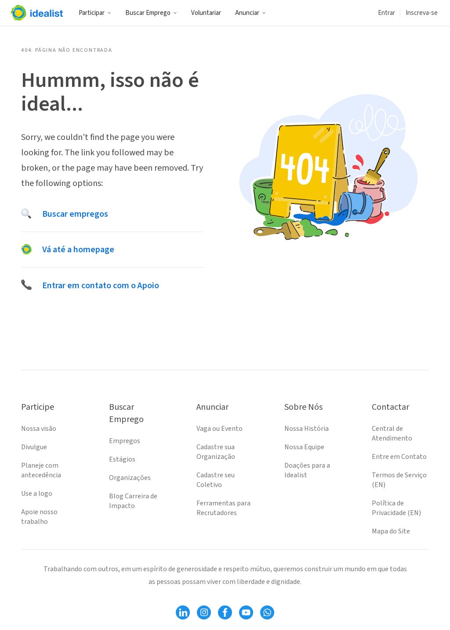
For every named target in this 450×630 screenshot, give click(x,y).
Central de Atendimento (392, 433)
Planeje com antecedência (41, 470)
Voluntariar (206, 13)
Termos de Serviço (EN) (399, 480)
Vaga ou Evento (219, 428)
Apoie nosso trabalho (39, 516)
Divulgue (34, 447)
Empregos (124, 441)
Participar (95, 13)
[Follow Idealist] (183, 612)
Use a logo (36, 493)
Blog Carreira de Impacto (133, 501)
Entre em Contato (399, 457)
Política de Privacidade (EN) (396, 508)
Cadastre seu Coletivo (215, 480)
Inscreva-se (422, 13)
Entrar (386, 13)
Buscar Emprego (151, 13)
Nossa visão (38, 428)
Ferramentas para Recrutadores (223, 508)
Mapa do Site (391, 531)
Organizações (130, 478)
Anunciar (250, 13)
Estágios (122, 459)
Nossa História (306, 428)
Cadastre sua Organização (215, 452)
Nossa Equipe (304, 447)
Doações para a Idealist (307, 470)
